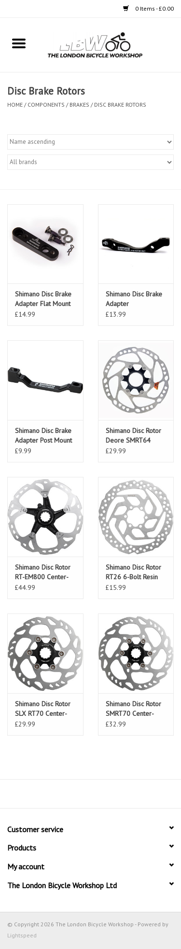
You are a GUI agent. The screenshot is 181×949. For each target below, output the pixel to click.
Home (15, 104)
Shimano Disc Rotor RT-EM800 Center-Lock (42, 572)
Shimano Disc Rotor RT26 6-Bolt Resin (133, 572)
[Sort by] (90, 142)
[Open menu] (19, 43)
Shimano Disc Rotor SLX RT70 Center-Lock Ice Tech (42, 708)
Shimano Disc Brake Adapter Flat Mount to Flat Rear (43, 299)
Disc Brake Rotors (120, 104)
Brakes (79, 104)
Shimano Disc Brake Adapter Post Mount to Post (43, 435)
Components (46, 104)
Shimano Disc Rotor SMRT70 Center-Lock (133, 708)
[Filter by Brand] (90, 162)
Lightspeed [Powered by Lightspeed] (22, 935)
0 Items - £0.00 (148, 8)
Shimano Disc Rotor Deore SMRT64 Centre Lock (133, 435)
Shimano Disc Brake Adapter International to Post (135, 299)
